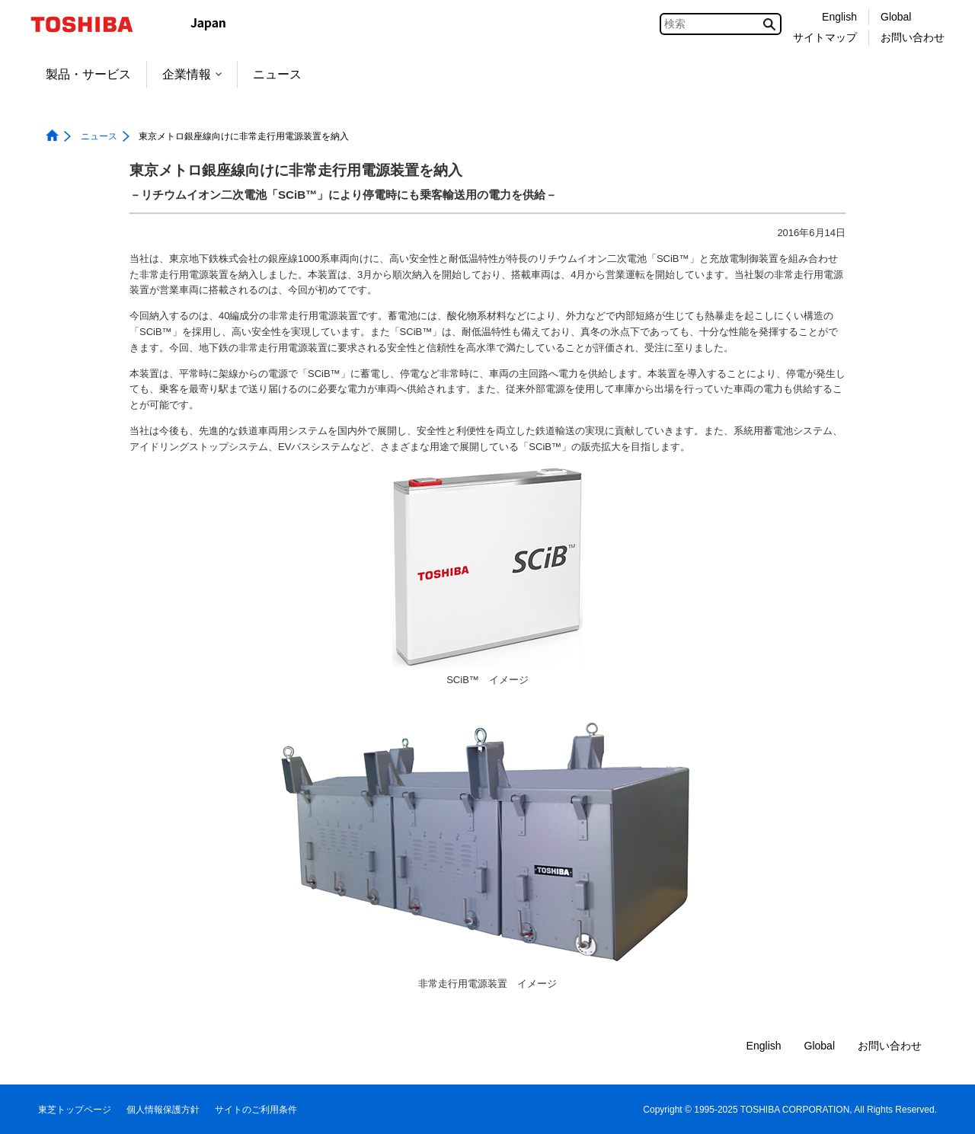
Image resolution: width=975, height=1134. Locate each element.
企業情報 (192, 74)
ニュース (277, 74)
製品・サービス (88, 74)
